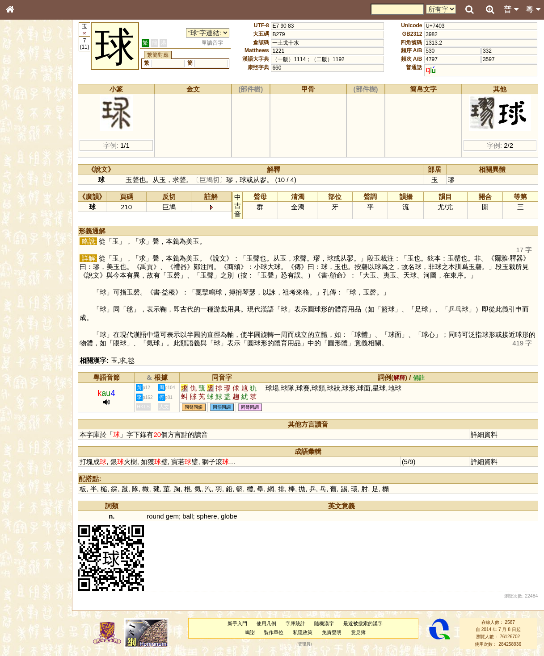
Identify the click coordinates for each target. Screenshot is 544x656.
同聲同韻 (199, 407)
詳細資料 (485, 434)
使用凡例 (268, 623)
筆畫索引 (22, 127)
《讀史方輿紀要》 (32, 282)
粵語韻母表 (24, 191)
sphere (212, 516)
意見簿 (360, 632)
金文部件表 (24, 144)
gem (177, 516)
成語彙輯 (22, 290)
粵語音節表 (24, 175)
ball (192, 516)
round (160, 516)
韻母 (30, 235)
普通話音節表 (27, 243)
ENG (39, 98)
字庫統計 (298, 623)
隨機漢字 (326, 623)
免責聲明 (334, 632)
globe (234, 516)
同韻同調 (227, 407)
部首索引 (22, 119)
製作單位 (276, 632)
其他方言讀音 (27, 251)
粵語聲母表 (24, 183)
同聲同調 (255, 407)
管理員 (306, 644)
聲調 (42, 235)
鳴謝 (252, 632)
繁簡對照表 (24, 298)
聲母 (18, 235)
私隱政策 (305, 632)
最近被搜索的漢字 (365, 623)
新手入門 (239, 623)
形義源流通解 (27, 152)
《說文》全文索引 (32, 274)
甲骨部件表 (24, 135)
